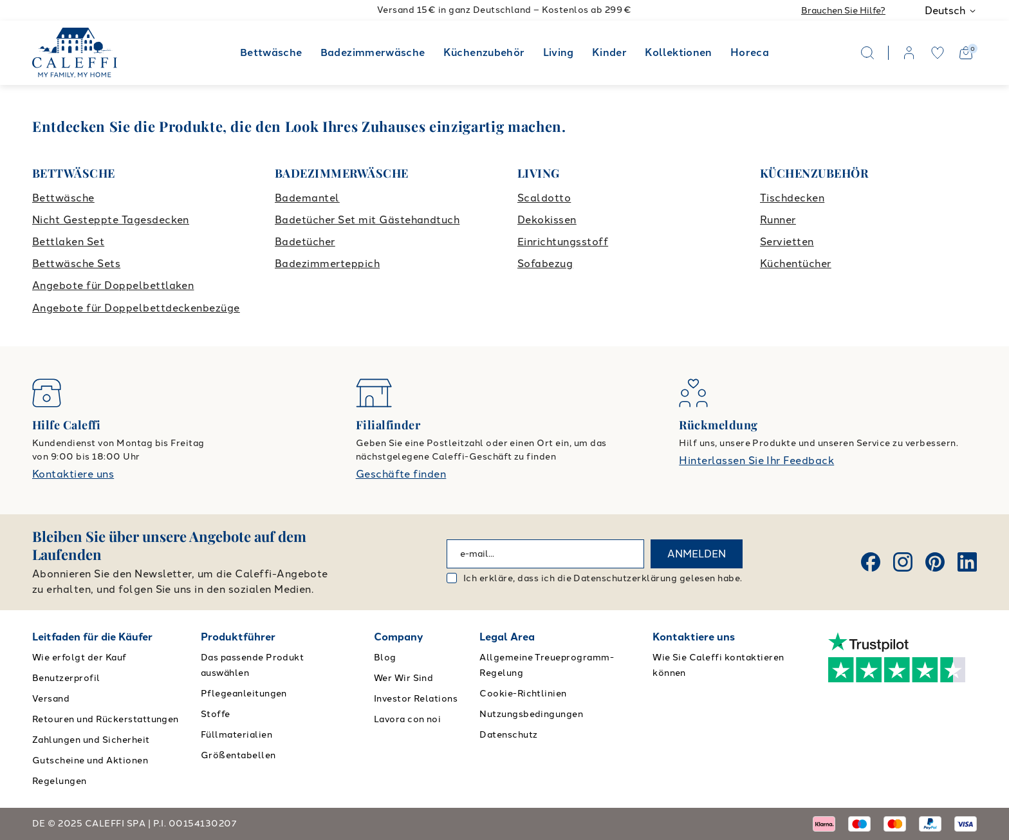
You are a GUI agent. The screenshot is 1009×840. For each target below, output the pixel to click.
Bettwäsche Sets (76, 263)
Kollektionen (678, 52)
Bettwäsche (271, 52)
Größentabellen (238, 755)
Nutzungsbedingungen (531, 714)
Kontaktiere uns (73, 474)
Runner (778, 220)
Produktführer (238, 637)
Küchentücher (795, 263)
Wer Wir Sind (404, 678)
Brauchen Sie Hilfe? (843, 10)
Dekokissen (547, 220)
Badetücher (305, 242)
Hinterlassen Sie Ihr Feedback (756, 460)
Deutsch (951, 11)
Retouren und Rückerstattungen (105, 719)
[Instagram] (902, 562)
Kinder (609, 52)
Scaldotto (544, 198)
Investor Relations (416, 698)
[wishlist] (938, 53)
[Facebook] (870, 562)
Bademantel (307, 198)
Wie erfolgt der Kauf (79, 657)
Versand (50, 698)
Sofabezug (545, 263)
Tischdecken (792, 198)
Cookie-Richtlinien (523, 693)
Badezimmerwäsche (372, 52)
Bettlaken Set (68, 242)
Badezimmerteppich (327, 263)
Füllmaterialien (236, 734)
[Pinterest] (935, 562)
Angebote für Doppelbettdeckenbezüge (136, 308)
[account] (909, 53)
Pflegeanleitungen (244, 693)
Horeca (749, 52)
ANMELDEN (696, 554)
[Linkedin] (967, 562)
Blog (385, 657)
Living (558, 52)
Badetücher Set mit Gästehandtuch (367, 220)
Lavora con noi (407, 719)
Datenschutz (508, 734)
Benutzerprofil (66, 678)
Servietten (787, 242)
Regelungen (59, 781)
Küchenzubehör (484, 52)
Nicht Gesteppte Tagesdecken (110, 220)
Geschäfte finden (401, 474)
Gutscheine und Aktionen (90, 760)
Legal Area (507, 637)
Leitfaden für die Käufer (92, 637)
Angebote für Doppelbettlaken (113, 285)
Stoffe (215, 714)
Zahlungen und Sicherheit (91, 739)
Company (398, 637)
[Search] (867, 53)
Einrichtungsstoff (562, 242)
